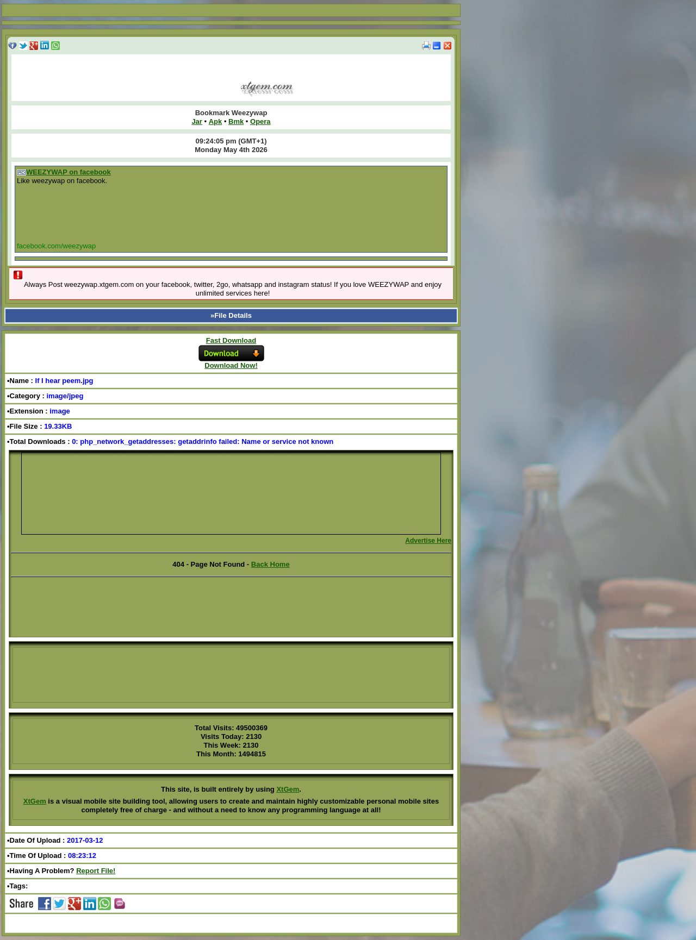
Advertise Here (428, 540)
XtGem (287, 789)
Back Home (270, 564)
